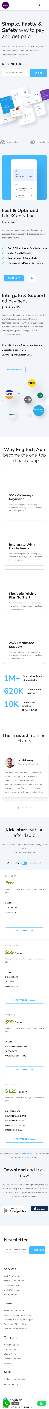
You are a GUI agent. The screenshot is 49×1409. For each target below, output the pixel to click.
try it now (14, 278)
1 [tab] (18, 804)
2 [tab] (22, 804)
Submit (38, 73)
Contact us (30, 1149)
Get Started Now (24, 926)
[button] (41, 1403)
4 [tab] (31, 804)
